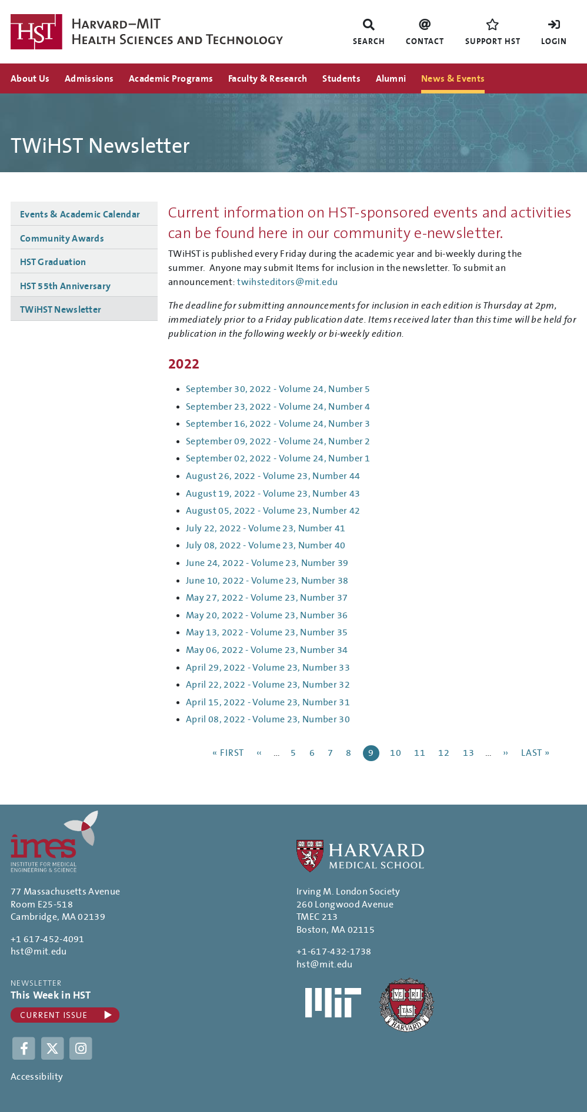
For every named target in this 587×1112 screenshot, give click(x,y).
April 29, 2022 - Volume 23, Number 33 (268, 667)
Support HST (493, 41)
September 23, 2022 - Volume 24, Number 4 (278, 406)
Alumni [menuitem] (391, 78)
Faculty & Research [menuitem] (268, 78)
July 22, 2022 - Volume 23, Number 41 (266, 528)
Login (554, 41)
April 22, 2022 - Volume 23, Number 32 (268, 684)
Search (369, 41)
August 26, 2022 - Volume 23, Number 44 (273, 476)
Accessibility (37, 1076)
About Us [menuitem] (30, 78)
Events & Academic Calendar (80, 214)
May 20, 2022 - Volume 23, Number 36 (267, 615)
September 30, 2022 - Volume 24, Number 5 (278, 389)
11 (421, 752)
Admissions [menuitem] (89, 78)
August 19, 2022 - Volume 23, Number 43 (273, 493)
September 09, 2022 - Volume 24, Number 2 (278, 441)
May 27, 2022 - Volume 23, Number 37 (267, 597)
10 (396, 752)
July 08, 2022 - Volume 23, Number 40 (266, 545)
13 (469, 752)
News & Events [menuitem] (453, 78)
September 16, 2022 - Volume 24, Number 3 (278, 423)
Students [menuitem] (341, 78)
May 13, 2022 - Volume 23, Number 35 (267, 632)
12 (445, 752)
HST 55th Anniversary (65, 286)
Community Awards (62, 238)
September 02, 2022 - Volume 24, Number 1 (278, 458)
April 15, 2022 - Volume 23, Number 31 (268, 702)
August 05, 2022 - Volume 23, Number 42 (273, 510)
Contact (425, 41)
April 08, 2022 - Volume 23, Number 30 (268, 719)
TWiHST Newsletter (60, 309)
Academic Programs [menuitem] (171, 78)
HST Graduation (53, 262)
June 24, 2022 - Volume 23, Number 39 (267, 563)
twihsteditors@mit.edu (287, 282)
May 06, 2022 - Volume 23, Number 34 (267, 650)
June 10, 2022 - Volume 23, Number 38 (267, 580)
